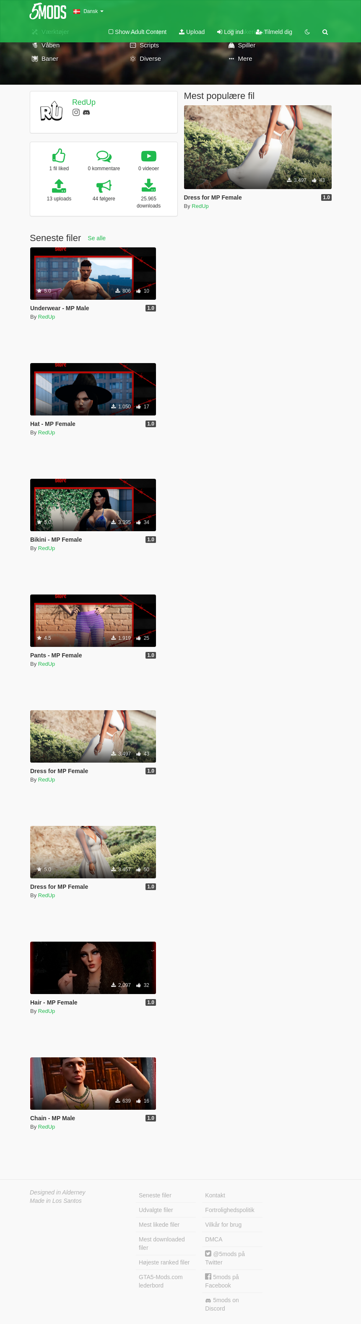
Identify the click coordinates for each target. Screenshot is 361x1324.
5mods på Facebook (222, 1281)
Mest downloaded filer (162, 1243)
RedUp (84, 102)
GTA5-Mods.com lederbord (161, 1281)
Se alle (97, 238)
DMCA (213, 1239)
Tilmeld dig (274, 32)
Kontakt (215, 1195)
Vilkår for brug (223, 1224)
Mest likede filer (159, 1224)
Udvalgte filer (156, 1210)
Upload (192, 32)
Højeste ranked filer (164, 1262)
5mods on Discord (222, 1304)
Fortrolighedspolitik (230, 1210)
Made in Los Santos (56, 1200)
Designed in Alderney (58, 1192)
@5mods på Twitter (225, 1258)
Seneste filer (155, 1195)
